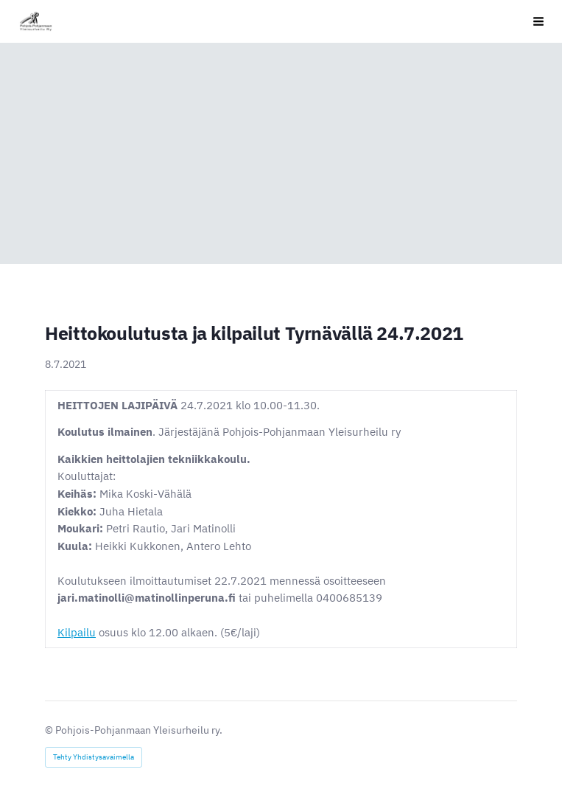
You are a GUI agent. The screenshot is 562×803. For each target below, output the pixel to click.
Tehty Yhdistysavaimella (93, 757)
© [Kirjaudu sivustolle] (50, 730)
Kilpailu (76, 632)
